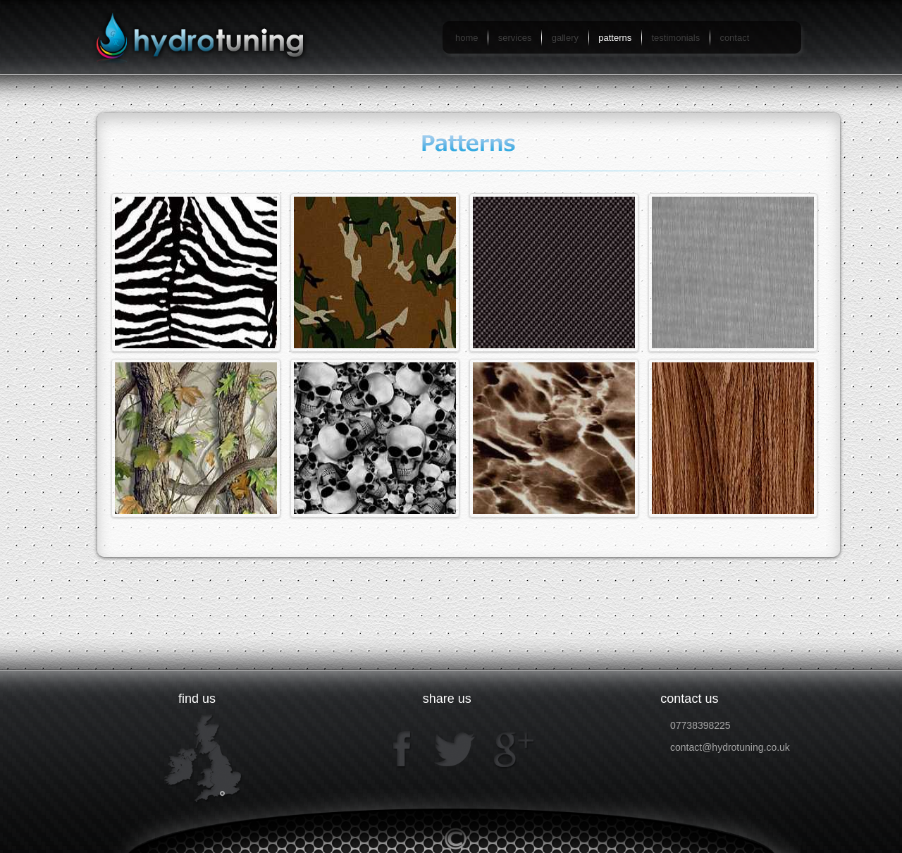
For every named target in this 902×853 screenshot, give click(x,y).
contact (734, 37)
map (203, 757)
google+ (511, 749)
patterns (614, 37)
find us (197, 699)
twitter (453, 749)
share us (447, 699)
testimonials (676, 37)
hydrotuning (206, 37)
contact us (689, 699)
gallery (565, 37)
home (466, 37)
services (515, 37)
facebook (403, 749)
